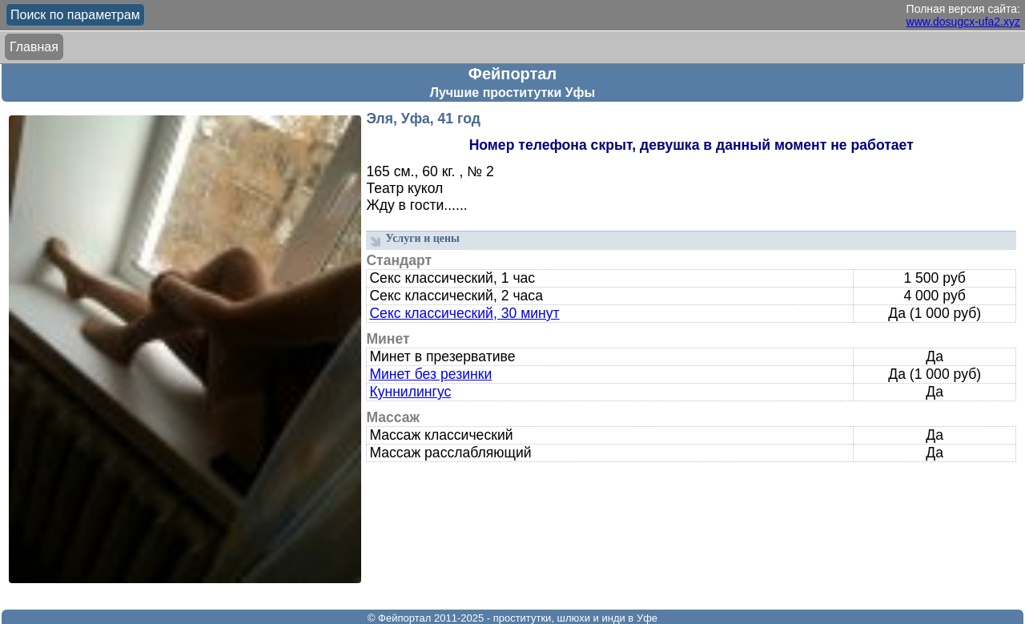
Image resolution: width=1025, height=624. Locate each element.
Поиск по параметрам (75, 15)
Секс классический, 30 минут (464, 313)
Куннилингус (410, 392)
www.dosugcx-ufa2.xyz (963, 21)
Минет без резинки (430, 374)
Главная (34, 47)
